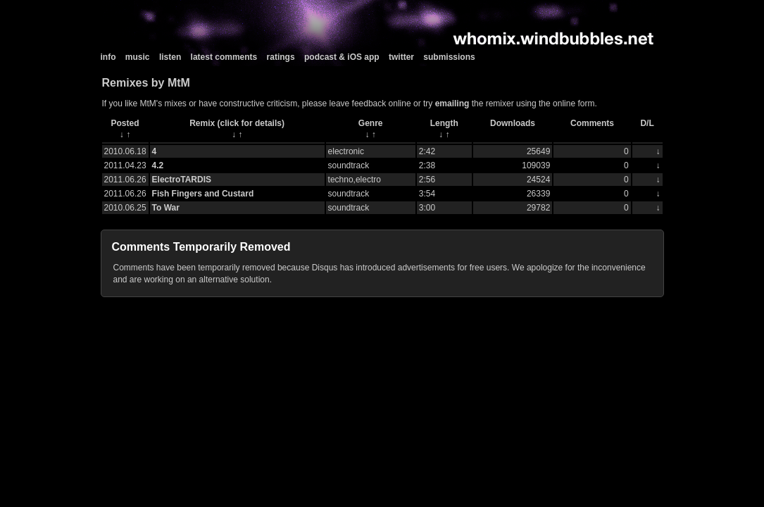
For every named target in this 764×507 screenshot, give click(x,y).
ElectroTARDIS (181, 179)
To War (166, 208)
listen (170, 57)
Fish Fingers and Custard (203, 194)
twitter (401, 57)
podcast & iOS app (342, 57)
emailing (452, 103)
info (108, 57)
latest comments (224, 57)
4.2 (158, 165)
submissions (449, 57)
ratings (281, 57)
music (137, 57)
